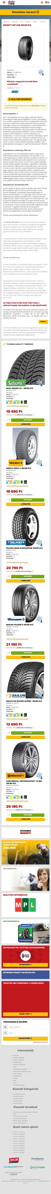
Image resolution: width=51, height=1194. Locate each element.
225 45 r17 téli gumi (19, 1145)
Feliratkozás (25, 965)
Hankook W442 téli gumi (20, 1118)
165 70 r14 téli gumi (19, 1148)
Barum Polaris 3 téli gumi (20, 1121)
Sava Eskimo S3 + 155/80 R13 (19, 388)
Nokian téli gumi (17, 1103)
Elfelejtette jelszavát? (40, 1042)
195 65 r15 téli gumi (19, 1134)
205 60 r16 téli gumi (19, 1141)
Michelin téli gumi (18, 1096)
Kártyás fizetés (17, 1062)
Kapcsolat (16, 1055)
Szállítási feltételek (18, 1060)
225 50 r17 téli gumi (19, 1152)
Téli (21, 22)
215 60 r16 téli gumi (19, 1150)
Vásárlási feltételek (18, 1058)
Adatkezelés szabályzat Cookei (22, 1071)
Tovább (43, 321)
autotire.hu (6, 22)
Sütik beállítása (17, 1074)
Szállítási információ (20, 99)
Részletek (25, 424)
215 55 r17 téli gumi (19, 1143)
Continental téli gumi (19, 1094)
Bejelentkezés (25, 1038)
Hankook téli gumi (18, 1098)
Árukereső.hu (19, 1166)
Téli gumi (10, 70)
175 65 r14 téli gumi (19, 1136)
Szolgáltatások (17, 1076)
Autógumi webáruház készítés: (13, 1173)
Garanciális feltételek (19, 1064)
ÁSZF (14, 1067)
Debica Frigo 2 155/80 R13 (18, 468)
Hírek (14, 1080)
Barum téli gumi (17, 1101)
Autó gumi (15, 22)
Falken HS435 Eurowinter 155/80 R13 (24, 548)
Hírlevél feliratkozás (19, 1085)
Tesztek (15, 1078)
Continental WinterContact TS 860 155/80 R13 (24, 782)
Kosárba (27, 420)
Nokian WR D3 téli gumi (20, 1123)
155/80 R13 (17, 72)
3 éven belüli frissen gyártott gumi (17, 406)
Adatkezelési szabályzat (20, 1069)
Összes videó (25, 1014)
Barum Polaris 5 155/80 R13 (19, 625)
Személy (27, 22)
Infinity (35, 22)
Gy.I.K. (15, 1083)
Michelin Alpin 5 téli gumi (20, 1116)
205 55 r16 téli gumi (19, 1132)
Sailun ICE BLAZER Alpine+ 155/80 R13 (24, 701)
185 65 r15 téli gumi (19, 1139)
